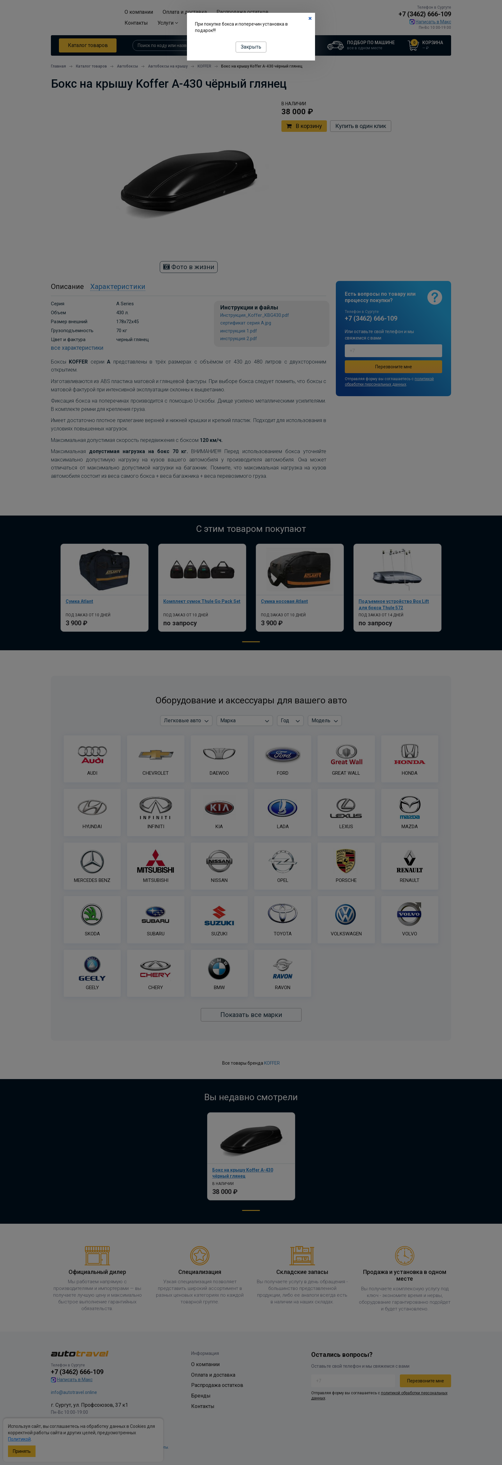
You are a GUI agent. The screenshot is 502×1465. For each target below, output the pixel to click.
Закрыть (251, 47)
